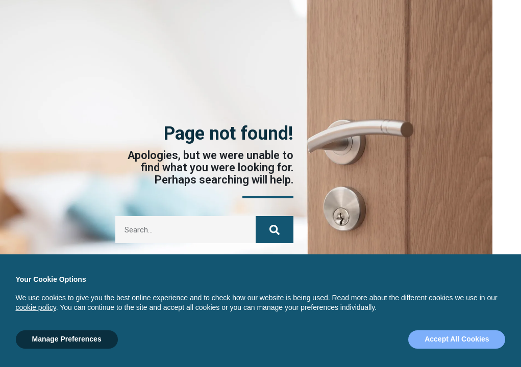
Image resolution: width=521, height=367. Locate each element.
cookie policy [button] (36, 307)
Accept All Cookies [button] (457, 339)
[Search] (274, 229)
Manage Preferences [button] (67, 339)
